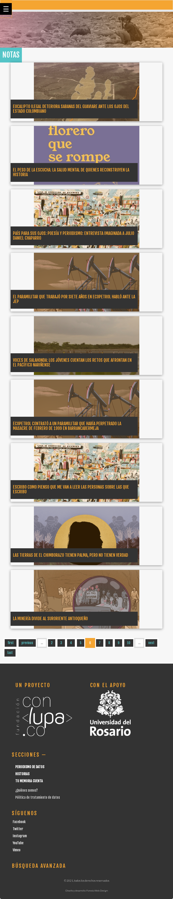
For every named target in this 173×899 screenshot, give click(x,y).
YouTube (18, 843)
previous (27, 643)
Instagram (20, 836)
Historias (22, 774)
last (10, 653)
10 (128, 643)
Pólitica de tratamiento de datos (37, 797)
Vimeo (16, 850)
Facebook (19, 822)
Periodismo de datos (29, 767)
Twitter (18, 829)
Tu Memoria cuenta (29, 781)
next (151, 643)
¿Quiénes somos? (26, 790)
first (11, 643)
